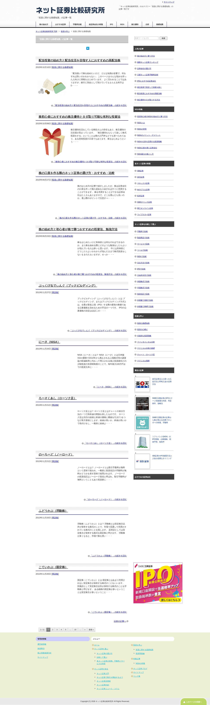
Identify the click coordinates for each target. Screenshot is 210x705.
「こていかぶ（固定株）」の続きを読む (108, 612)
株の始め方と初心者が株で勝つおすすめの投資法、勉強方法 (78, 229)
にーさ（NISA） (49, 341)
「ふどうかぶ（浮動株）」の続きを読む (108, 556)
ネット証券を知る (101, 669)
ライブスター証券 (144, 215)
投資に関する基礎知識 (62, 67)
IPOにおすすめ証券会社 (146, 81)
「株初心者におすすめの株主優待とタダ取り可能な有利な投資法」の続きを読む (90, 161)
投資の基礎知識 (143, 323)
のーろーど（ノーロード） (56, 454)
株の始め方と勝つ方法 (146, 56)
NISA (122, 24)
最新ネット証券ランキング (147, 62)
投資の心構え (142, 329)
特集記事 (136, 659)
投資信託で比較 (143, 294)
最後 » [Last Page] (91, 630)
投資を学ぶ (137, 645)
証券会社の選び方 (144, 69)
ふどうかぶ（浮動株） (53, 510)
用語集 (55, 292)
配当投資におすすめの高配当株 (149, 94)
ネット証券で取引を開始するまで (110, 677)
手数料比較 (77, 24)
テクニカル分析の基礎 (146, 348)
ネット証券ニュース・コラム (108, 689)
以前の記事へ (120, 621)
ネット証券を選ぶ (101, 649)
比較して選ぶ (102, 657)
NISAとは (141, 123)
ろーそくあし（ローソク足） (58, 398)
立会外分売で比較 (144, 275)
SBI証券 (140, 171)
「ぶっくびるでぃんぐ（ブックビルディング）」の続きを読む (98, 330)
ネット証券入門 (103, 674)
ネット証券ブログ (140, 669)
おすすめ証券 (60, 24)
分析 (147, 24)
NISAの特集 (140, 663)
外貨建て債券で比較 (145, 300)
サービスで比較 (143, 244)
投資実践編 (140, 653)
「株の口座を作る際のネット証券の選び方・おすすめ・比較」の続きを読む (92, 218)
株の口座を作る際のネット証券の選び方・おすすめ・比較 (76, 173)
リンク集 (136, 676)
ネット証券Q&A (103, 685)
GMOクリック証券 (144, 202)
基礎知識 (159, 24)
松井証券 (140, 196)
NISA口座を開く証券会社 (147, 148)
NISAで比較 (142, 256)
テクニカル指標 (143, 361)
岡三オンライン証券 (145, 208)
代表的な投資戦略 (144, 336)
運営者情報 (41, 644)
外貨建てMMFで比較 (145, 307)
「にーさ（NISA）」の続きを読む (111, 387)
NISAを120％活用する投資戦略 (149, 142)
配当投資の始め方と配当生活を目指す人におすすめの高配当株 (79, 60)
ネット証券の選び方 (104, 653)
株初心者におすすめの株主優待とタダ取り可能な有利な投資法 (79, 116)
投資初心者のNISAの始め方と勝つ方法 (152, 117)
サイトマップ (42, 657)
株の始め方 (43, 24)
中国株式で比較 (143, 288)
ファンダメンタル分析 (146, 342)
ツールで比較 (142, 250)
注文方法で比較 (143, 263)
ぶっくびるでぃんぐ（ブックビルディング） (68, 285)
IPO (111, 24)
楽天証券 (140, 177)
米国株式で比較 (143, 281)
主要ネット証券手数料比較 (147, 75)
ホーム (96, 645)
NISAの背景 (142, 129)
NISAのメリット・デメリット (149, 135)
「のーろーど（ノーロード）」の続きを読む (106, 499)
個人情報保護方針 (44, 653)
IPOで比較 (141, 269)
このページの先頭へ (194, 702)
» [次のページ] (84, 630)
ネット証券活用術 (104, 681)
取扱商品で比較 (143, 238)
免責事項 (40, 649)
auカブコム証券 (143, 190)
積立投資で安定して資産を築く (149, 87)
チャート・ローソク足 (146, 355)
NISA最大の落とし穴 (145, 154)
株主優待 (134, 24)
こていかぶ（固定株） (53, 567)
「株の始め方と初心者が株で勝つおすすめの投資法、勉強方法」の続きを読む (91, 274)
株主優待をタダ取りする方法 (148, 100)
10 (75, 630)
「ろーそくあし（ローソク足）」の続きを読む (105, 443)
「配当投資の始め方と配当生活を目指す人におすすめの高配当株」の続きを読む (90, 105)
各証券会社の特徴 (96, 24)
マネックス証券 (143, 183)
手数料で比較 (142, 231)
